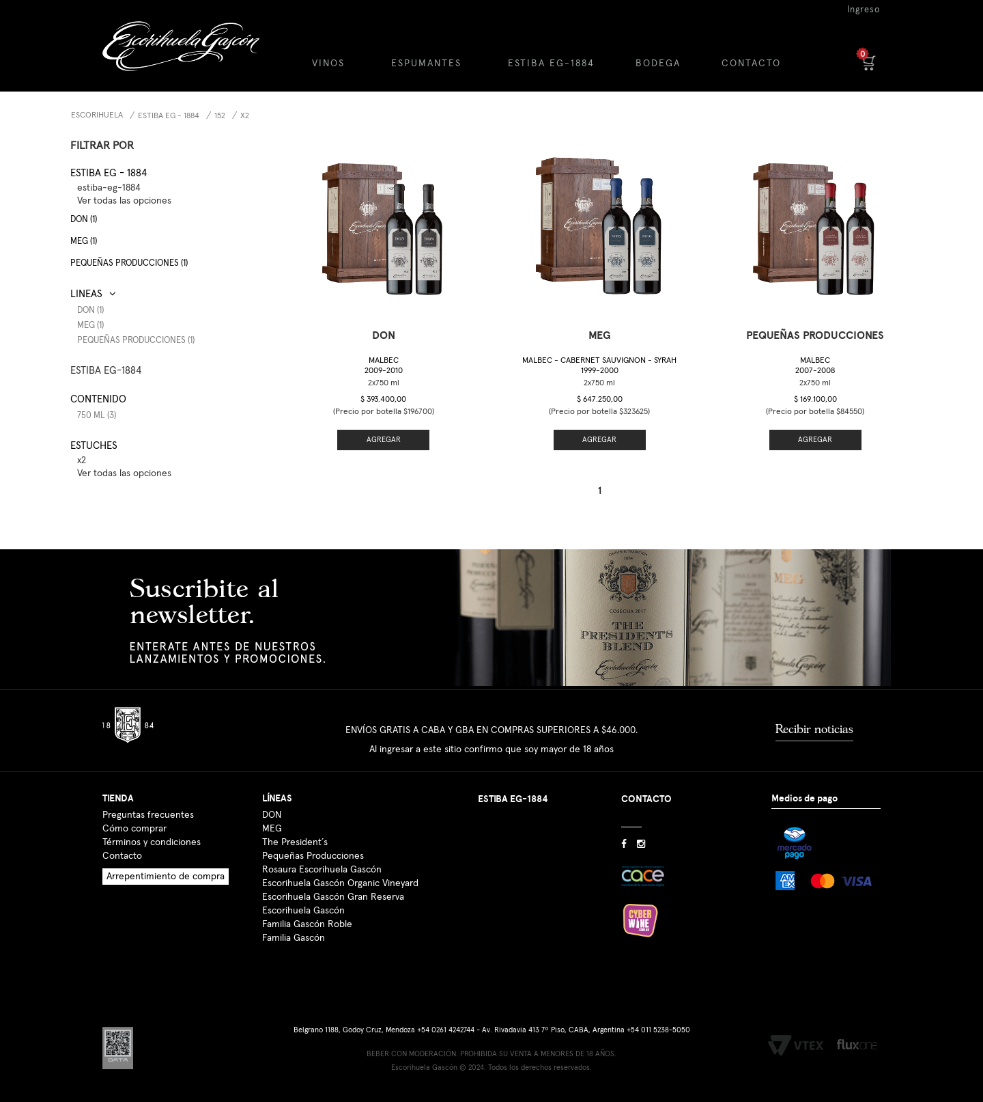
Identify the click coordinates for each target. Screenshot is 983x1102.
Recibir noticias (814, 729)
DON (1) (83, 219)
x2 (244, 116)
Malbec (384, 366)
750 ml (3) (96, 415)
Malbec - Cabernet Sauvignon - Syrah (599, 366)
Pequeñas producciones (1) (129, 263)
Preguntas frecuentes (148, 815)
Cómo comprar (134, 829)
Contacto (122, 856)
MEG (272, 829)
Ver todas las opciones (124, 201)
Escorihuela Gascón (303, 910)
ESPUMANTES (426, 63)
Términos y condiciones (151, 842)
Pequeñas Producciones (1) (136, 340)
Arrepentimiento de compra (165, 876)
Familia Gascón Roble (307, 924)
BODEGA (658, 63)
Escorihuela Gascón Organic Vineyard (340, 883)
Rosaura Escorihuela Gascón (322, 869)
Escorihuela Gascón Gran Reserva (333, 897)
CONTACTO (751, 63)
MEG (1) (83, 241)
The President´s (295, 842)
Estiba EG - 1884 (168, 116)
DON (271, 815)
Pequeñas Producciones (313, 856)
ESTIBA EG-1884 (551, 63)
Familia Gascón (293, 938)
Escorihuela (97, 115)
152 (219, 116)
